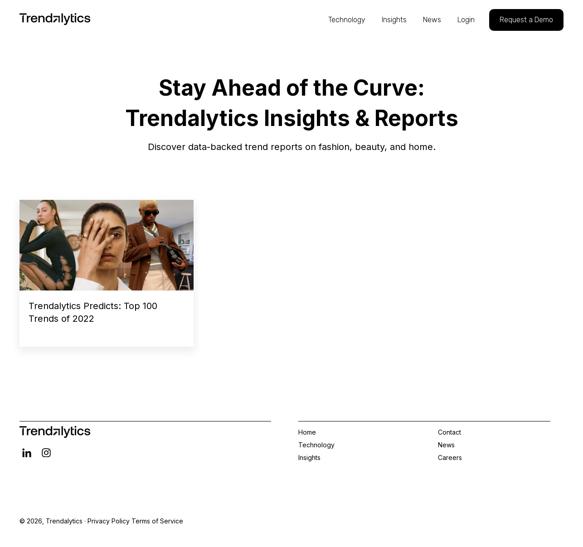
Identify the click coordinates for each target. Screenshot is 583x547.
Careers (450, 457)
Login (466, 19)
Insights (394, 19)
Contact (449, 432)
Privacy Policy (108, 521)
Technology (346, 19)
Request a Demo (526, 19)
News (432, 19)
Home (307, 432)
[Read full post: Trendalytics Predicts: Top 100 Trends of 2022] (106, 245)
